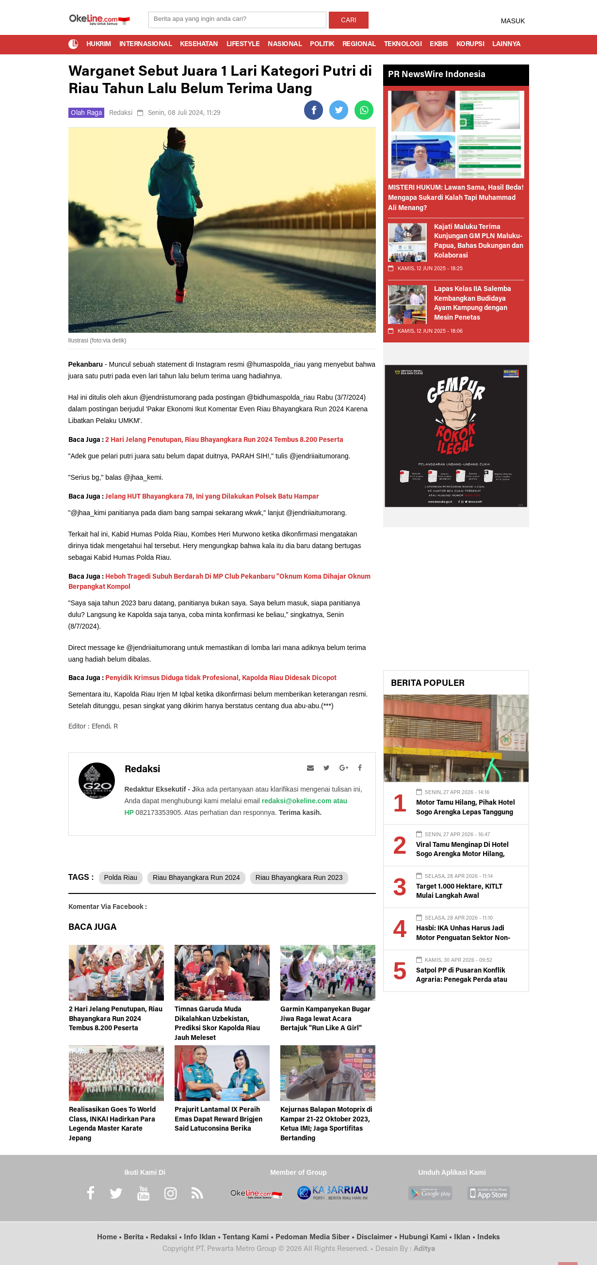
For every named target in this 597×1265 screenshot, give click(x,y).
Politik (322, 44)
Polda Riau (121, 877)
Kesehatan (199, 44)
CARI (348, 20)
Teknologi (403, 44)
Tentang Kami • (249, 1237)
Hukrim (98, 44)
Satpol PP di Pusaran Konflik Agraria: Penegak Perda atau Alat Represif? (461, 980)
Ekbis (439, 44)
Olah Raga (86, 113)
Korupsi (470, 44)
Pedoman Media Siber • (315, 1237)
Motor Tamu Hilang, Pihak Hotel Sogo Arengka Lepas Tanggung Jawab (465, 813)
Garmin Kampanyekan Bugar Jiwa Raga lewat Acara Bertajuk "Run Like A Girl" (325, 1019)
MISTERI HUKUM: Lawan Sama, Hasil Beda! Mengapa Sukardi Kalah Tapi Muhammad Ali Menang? (456, 198)
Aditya (424, 1249)
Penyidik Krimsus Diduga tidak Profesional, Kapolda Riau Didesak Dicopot (221, 678)
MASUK (513, 21)
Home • (110, 1237)
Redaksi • (167, 1237)
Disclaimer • (377, 1237)
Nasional (285, 44)
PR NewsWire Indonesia (436, 75)
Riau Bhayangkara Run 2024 (196, 877)
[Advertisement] (456, 602)
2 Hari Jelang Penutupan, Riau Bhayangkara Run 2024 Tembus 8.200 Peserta (224, 440)
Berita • (137, 1237)
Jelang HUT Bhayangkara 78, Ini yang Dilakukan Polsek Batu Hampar (212, 497)
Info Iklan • (203, 1237)
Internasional (145, 44)
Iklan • (465, 1237)
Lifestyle (243, 44)
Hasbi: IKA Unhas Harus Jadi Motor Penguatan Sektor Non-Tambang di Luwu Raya (463, 938)
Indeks (488, 1237)
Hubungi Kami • (426, 1237)
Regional (359, 44)
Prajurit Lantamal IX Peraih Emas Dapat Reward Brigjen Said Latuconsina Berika (218, 1120)
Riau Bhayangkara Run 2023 (299, 877)
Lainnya (506, 44)
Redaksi (120, 113)
